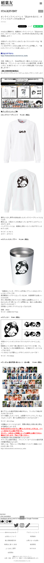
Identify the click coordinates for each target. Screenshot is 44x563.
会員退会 (10, 552)
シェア (30, 26)
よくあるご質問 (10, 548)
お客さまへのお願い (33, 540)
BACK (40, 11)
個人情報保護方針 (10, 540)
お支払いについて (10, 536)
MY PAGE (33, 548)
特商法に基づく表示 (10, 544)
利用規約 (33, 536)
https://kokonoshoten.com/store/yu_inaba (13, 448)
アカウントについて (33, 532)
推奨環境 (33, 544)
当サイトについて (10, 532)
